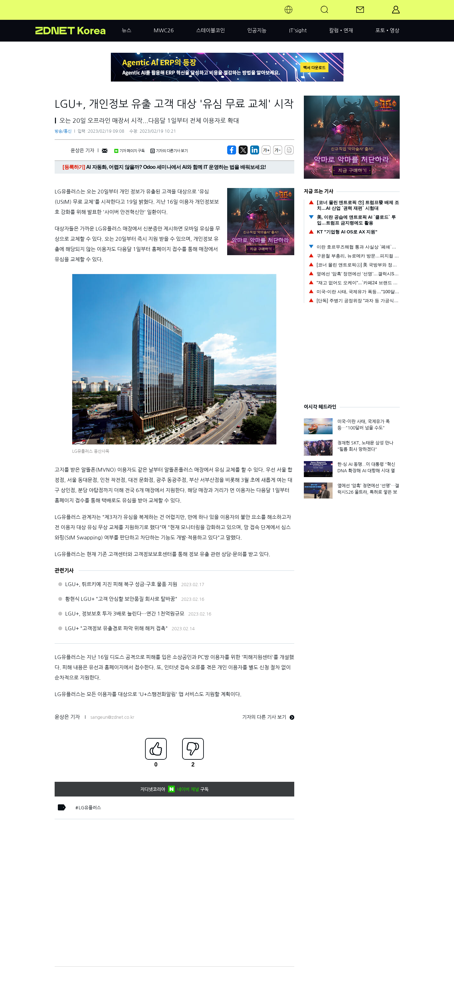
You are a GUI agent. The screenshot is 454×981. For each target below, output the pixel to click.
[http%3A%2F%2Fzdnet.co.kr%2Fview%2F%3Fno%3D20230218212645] (254, 149)
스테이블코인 (210, 30)
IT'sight (298, 30)
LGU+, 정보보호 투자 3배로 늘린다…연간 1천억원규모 (124, 613)
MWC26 (164, 30)
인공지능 (256, 30)
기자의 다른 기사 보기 (268, 717)
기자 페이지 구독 (129, 151)
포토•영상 (387, 30)
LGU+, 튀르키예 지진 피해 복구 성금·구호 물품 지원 (121, 584)
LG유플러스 (90, 807)
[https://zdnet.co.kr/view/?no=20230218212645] (231, 149)
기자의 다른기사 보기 (169, 151)
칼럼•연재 (341, 30)
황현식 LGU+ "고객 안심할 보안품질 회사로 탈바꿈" (121, 598)
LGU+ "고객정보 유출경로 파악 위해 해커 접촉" (116, 628)
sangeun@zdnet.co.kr (112, 717)
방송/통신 (63, 131)
